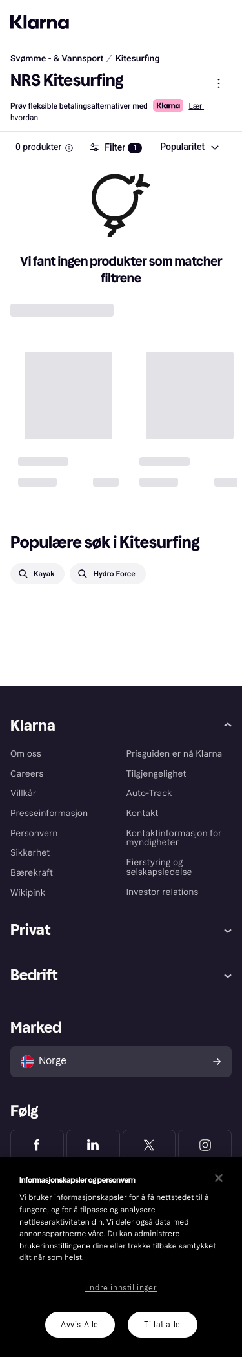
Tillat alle (162, 1324)
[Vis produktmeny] (219, 83)
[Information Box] (69, 147)
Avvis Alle (80, 1324)
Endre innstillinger (121, 1287)
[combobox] (189, 146)
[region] (121, 1257)
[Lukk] (219, 1178)
